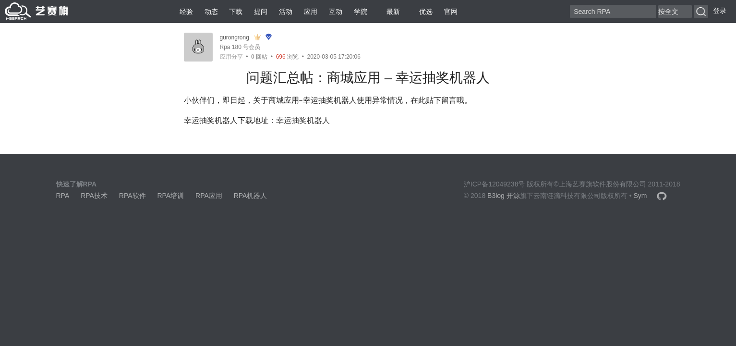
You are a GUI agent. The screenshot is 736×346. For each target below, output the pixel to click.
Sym (640, 195)
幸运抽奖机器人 (303, 120)
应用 (310, 11)
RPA (63, 195)
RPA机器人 (250, 195)
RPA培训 (170, 195)
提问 (260, 11)
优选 (422, 11)
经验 (186, 11)
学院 (360, 11)
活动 (285, 11)
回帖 (259, 56)
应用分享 (231, 56)
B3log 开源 (503, 195)
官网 (451, 11)
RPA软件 (132, 195)
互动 (335, 11)
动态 (211, 11)
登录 (719, 10)
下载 (235, 11)
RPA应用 (208, 195)
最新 (389, 11)
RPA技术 (94, 195)
